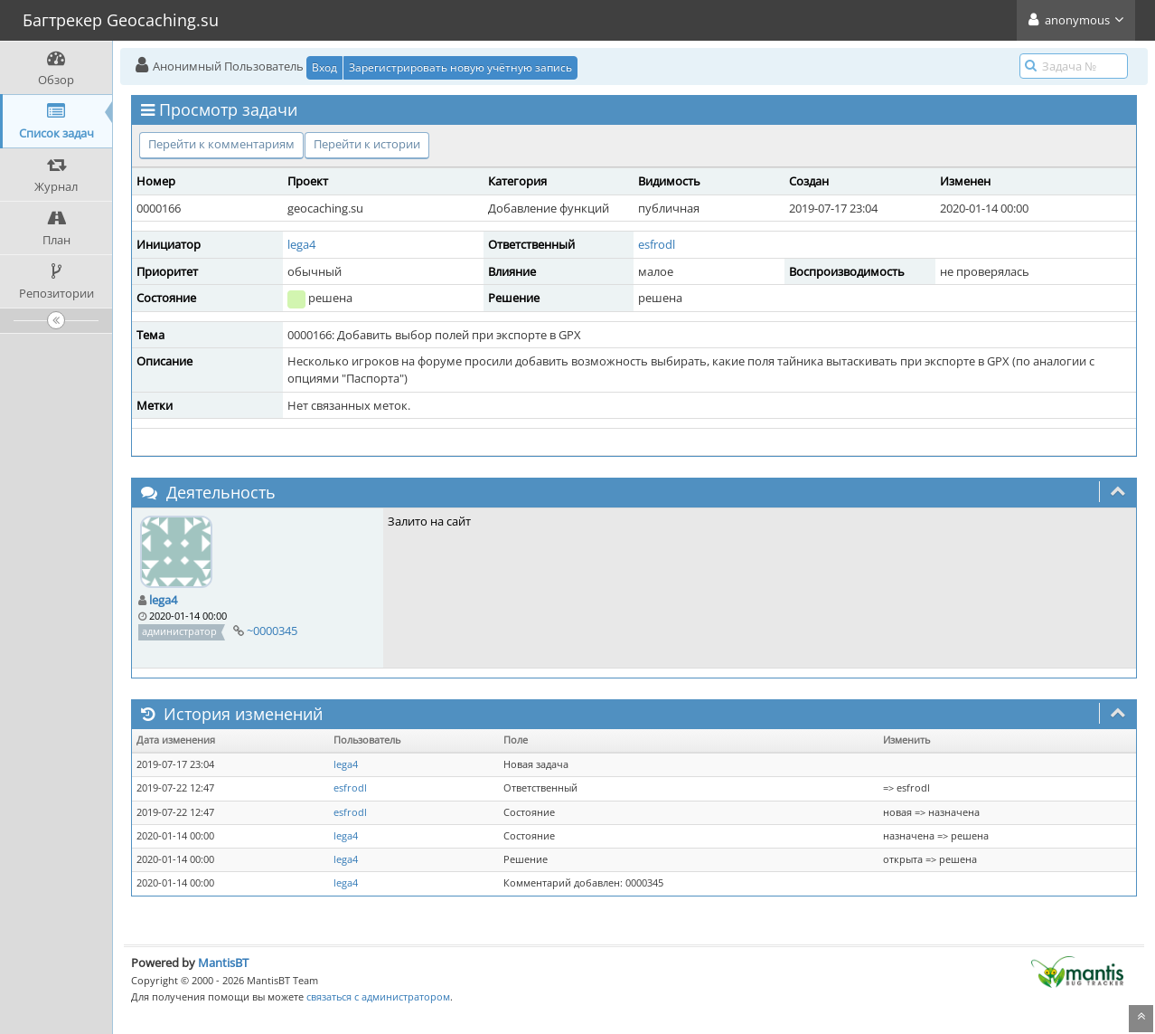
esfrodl (656, 244)
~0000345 (272, 630)
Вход (324, 67)
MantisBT (223, 962)
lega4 (301, 244)
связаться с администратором (378, 996)
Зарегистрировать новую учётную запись (460, 67)
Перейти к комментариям (221, 144)
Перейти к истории (367, 144)
